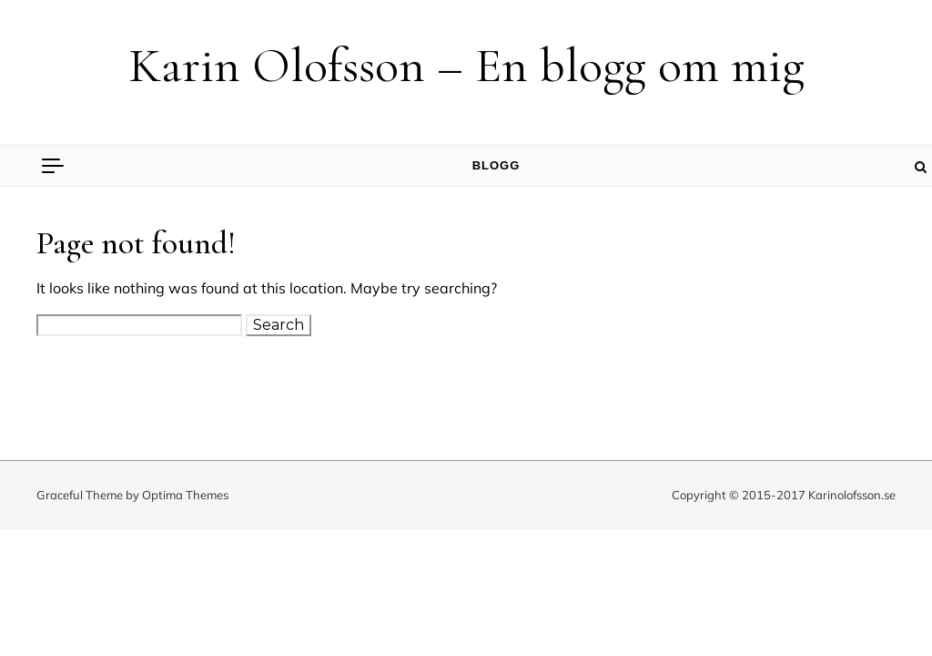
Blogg (496, 165)
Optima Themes (185, 494)
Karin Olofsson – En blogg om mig (466, 65)
